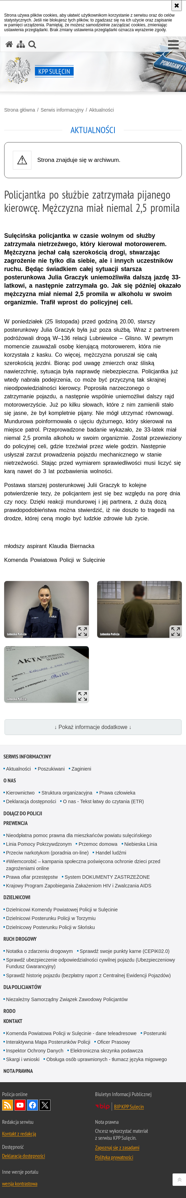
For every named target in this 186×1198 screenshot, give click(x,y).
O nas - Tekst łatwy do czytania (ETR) (103, 801)
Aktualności (101, 110)
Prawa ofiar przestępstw (32, 877)
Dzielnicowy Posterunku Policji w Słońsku (50, 927)
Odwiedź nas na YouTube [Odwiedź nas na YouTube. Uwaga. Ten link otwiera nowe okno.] (20, 1105)
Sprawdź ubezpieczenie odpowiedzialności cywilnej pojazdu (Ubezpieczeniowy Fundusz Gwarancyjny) (90, 963)
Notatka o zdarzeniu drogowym (39, 951)
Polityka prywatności (114, 1157)
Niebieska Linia (140, 844)
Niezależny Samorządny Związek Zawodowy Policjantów (67, 999)
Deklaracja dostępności (31, 801)
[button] (173, 45)
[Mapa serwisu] (21, 44)
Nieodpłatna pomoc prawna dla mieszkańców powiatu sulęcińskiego (79, 835)
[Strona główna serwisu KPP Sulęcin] (9, 44)
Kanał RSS (7, 1105)
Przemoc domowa (97, 844)
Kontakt (12, 1021)
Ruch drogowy (20, 939)
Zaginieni (81, 769)
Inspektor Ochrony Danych (35, 1050)
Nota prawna (18, 1071)
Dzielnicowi (16, 897)
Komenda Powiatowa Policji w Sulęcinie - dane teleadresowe (71, 1033)
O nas (9, 780)
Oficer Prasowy (113, 1042)
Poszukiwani (51, 769)
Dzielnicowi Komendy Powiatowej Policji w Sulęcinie (62, 909)
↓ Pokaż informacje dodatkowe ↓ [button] (93, 727)
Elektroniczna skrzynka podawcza (106, 1050)
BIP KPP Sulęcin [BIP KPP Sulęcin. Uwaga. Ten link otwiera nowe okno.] (129, 1106)
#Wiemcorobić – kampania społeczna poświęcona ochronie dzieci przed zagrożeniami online (83, 865)
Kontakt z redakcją (19, 1133)
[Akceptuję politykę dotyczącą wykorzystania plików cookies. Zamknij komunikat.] (176, 5)
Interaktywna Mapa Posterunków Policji (48, 1042)
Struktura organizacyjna (66, 793)
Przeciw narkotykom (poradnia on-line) (47, 853)
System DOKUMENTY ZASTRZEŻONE (107, 877)
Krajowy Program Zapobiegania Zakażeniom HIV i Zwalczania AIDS (78, 885)
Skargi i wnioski (22, 1059)
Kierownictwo (20, 793)
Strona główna (19, 110)
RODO (9, 1011)
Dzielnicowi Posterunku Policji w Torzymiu (51, 918)
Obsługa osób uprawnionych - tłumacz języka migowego (106, 1059)
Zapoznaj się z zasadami (117, 1147)
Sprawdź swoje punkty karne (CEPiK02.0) (125, 951)
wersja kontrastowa (19, 1183)
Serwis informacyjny (61, 110)
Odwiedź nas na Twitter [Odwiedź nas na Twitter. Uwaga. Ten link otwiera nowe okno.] (44, 1105)
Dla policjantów (22, 987)
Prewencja (15, 823)
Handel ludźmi (110, 853)
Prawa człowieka (117, 793)
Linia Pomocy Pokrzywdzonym (39, 844)
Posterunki (154, 1033)
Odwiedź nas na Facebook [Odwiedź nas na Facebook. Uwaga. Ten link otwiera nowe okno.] (32, 1105)
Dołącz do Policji (22, 813)
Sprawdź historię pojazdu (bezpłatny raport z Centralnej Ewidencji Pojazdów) (88, 975)
